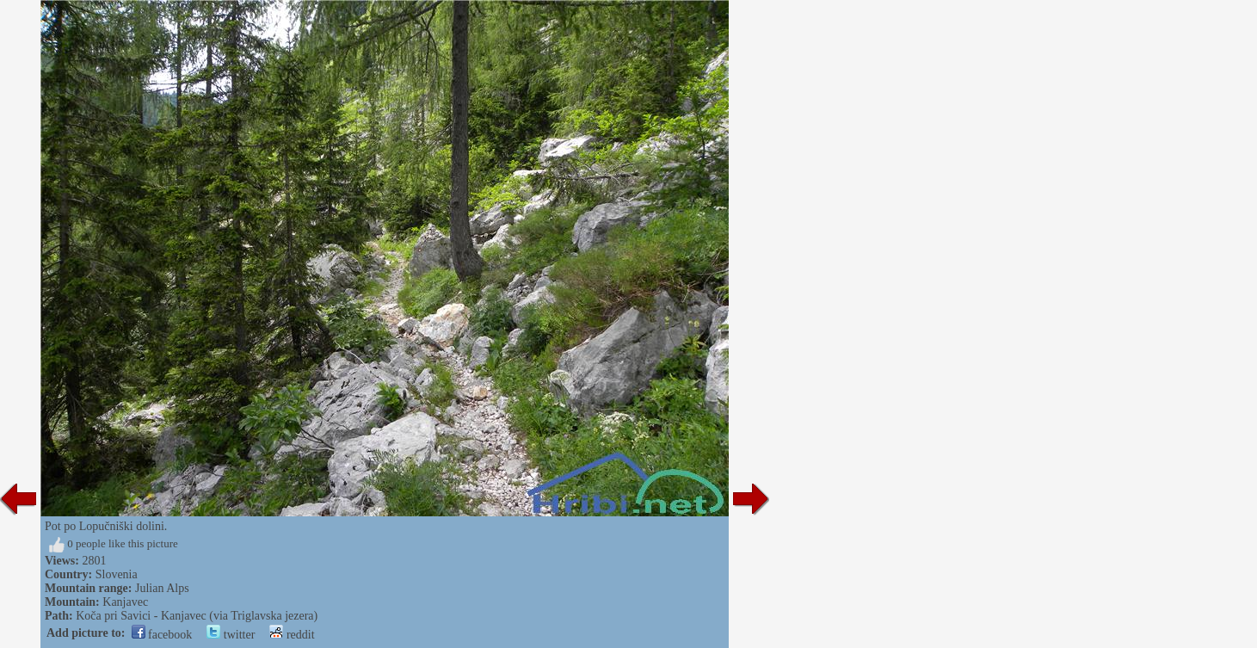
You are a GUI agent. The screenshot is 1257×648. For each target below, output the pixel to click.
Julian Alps (162, 588)
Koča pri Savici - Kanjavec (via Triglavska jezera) (196, 615)
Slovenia (117, 574)
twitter (230, 634)
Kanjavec (125, 602)
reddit (291, 634)
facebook (162, 634)
